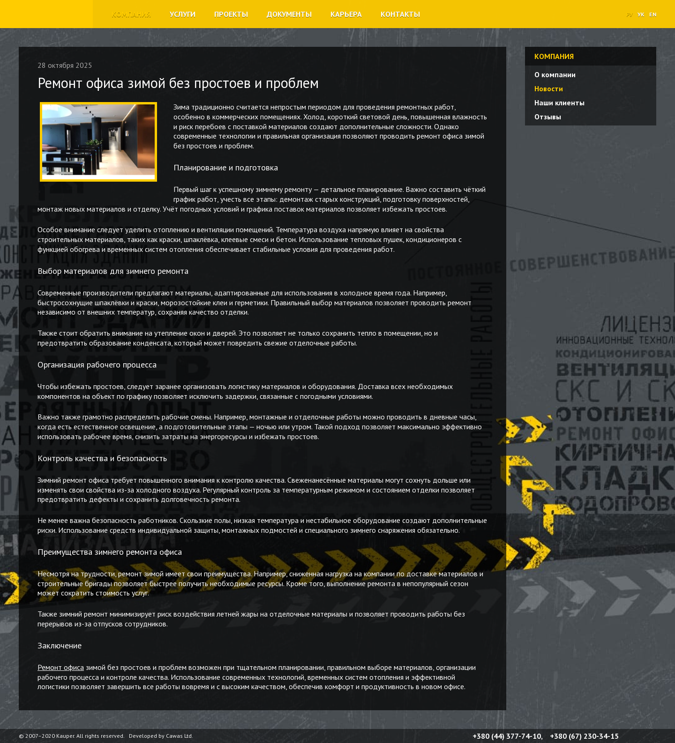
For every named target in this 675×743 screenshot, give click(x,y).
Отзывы (547, 116)
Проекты (231, 14)
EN (652, 14)
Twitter (641, 736)
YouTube (652, 736)
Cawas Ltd (179, 735)
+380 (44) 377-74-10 (506, 736)
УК (641, 14)
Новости (548, 88)
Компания (131, 14)
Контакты (400, 14)
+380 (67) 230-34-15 (584, 736)
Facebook (630, 736)
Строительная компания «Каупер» (44, 27)
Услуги (182, 14)
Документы (289, 14)
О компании (555, 74)
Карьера (346, 14)
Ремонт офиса (61, 667)
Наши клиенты (559, 102)
